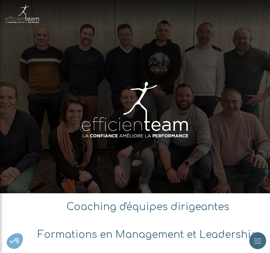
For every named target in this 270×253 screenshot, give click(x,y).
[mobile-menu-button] (257, 240)
